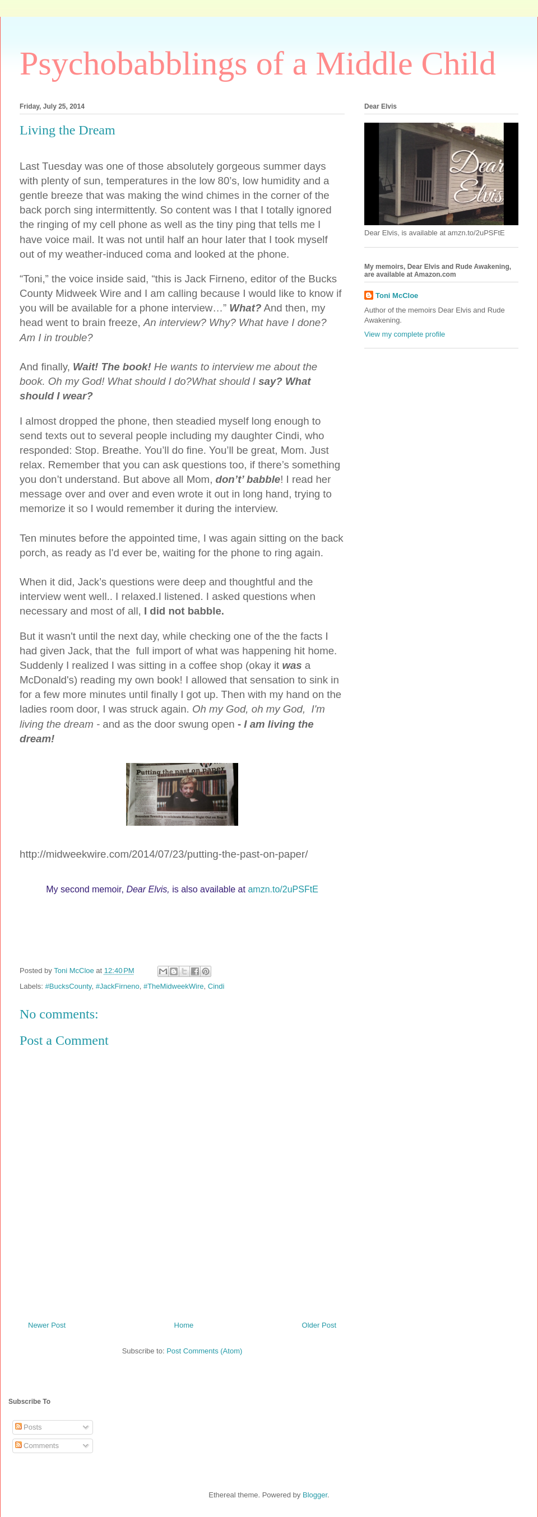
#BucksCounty (68, 986)
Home (184, 1325)
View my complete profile (404, 334)
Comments (37, 1445)
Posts (28, 1427)
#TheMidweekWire (173, 986)
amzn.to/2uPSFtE (283, 889)
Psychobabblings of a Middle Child (258, 63)
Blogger (315, 1495)
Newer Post (47, 1325)
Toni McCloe (396, 295)
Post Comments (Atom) (204, 1351)
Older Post (319, 1325)
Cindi (216, 986)
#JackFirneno (118, 986)
